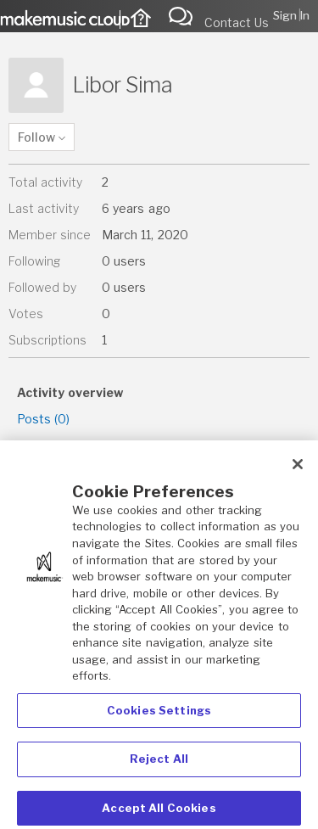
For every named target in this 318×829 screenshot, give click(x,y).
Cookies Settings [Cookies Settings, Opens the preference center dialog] (159, 717)
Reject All (159, 766)
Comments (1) (57, 445)
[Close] (297, 471)
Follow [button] (36, 137)
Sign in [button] (291, 15)
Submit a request (185, 15)
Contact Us (236, 22)
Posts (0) (43, 419)
